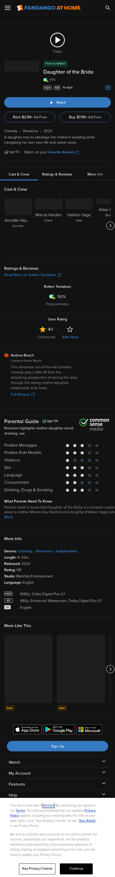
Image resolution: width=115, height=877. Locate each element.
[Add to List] (108, 87)
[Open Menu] (7, 8)
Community (46, 337)
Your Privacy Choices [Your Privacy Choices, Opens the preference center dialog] (37, 869)
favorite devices (64, 152)
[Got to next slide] (110, 225)
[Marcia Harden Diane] (48, 225)
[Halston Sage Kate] (79, 225)
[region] (57, 837)
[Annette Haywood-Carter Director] (18, 225)
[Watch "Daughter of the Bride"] (57, 102)
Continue (76, 869)
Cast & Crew (19, 174)
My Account (20, 773)
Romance (44, 551)
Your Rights (87, 821)
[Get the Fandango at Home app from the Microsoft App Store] (89, 730)
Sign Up (57, 746)
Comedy (25, 551)
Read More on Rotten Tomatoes (32, 275)
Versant (48, 805)
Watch (14, 762)
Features (17, 784)
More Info (95, 174)
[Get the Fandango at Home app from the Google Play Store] (59, 730)
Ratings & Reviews (57, 174)
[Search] (107, 8)
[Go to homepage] (49, 8)
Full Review (23, 394)
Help (13, 795)
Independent (66, 551)
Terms (20, 811)
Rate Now (70, 337)
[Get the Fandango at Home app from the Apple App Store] (27, 730)
